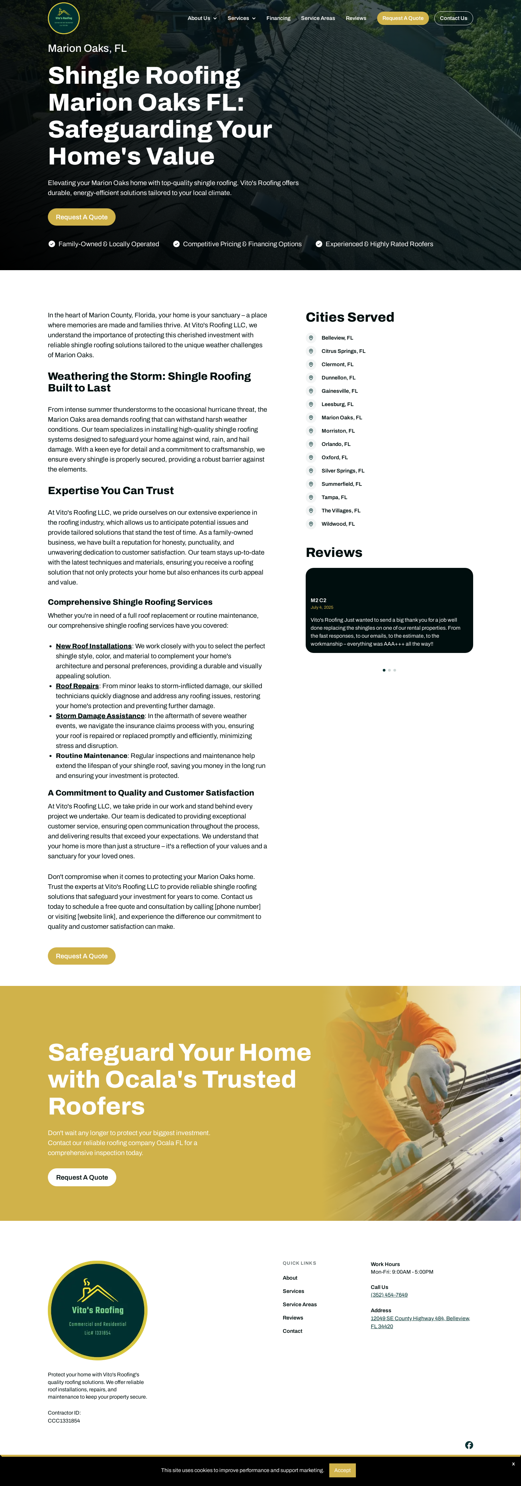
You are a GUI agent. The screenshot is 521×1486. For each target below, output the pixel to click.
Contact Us (454, 18)
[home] (64, 18)
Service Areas (318, 18)
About (290, 1278)
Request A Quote (403, 18)
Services (293, 1291)
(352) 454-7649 (389, 1295)
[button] (202, 18)
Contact (292, 1331)
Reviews (356, 18)
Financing (278, 18)
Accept (342, 1470)
